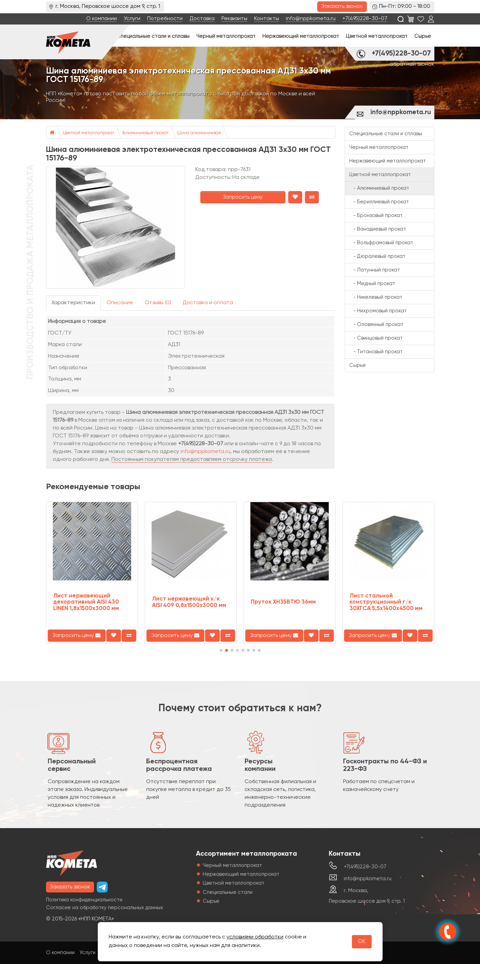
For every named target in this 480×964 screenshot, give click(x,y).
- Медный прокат (372, 283)
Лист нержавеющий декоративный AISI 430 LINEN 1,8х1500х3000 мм (86, 602)
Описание (120, 303)
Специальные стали (227, 892)
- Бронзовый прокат (376, 215)
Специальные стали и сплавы (153, 36)
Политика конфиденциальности (84, 899)
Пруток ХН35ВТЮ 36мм (283, 602)
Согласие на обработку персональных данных (104, 907)
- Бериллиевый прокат (379, 201)
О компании (101, 18)
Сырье (422, 36)
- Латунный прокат (374, 270)
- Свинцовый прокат (376, 338)
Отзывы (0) (158, 303)
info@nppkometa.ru (311, 18)
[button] (221, 650)
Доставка (202, 18)
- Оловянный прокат (376, 324)
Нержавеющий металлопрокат (300, 36)
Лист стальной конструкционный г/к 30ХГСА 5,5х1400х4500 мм (386, 602)
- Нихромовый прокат (378, 310)
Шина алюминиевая (199, 133)
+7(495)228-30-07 (364, 18)
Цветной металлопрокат (376, 36)
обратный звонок (412, 64)
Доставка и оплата (208, 303)
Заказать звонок (342, 6)
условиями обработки (255, 937)
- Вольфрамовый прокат (381, 242)
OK (362, 941)
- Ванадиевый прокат (377, 229)
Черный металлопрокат (226, 36)
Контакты (266, 18)
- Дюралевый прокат (377, 256)
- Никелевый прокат (375, 297)
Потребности (165, 18)
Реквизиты (234, 18)
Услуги (132, 18)
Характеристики (73, 303)
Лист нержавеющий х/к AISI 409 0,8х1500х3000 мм (189, 602)
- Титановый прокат (376, 351)
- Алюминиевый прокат (379, 188)
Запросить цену (243, 197)
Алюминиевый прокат (145, 133)
